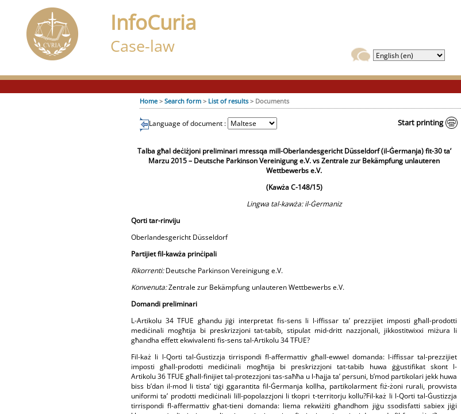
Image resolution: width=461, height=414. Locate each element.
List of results (228, 101)
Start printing (420, 122)
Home (148, 101)
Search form (182, 101)
